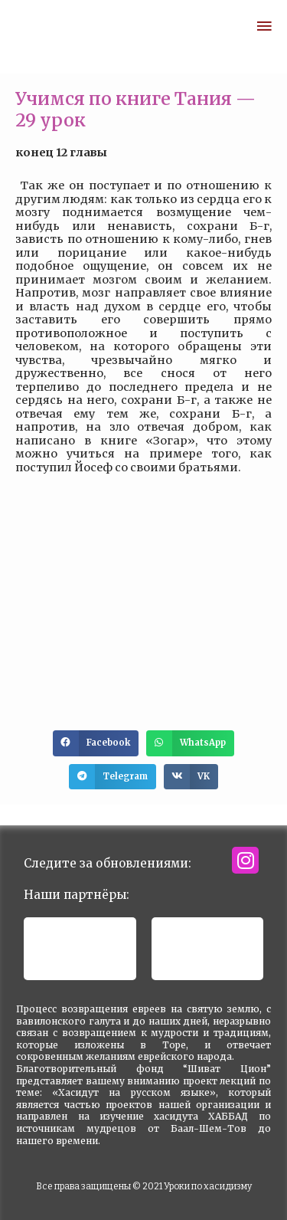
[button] (96, 743)
